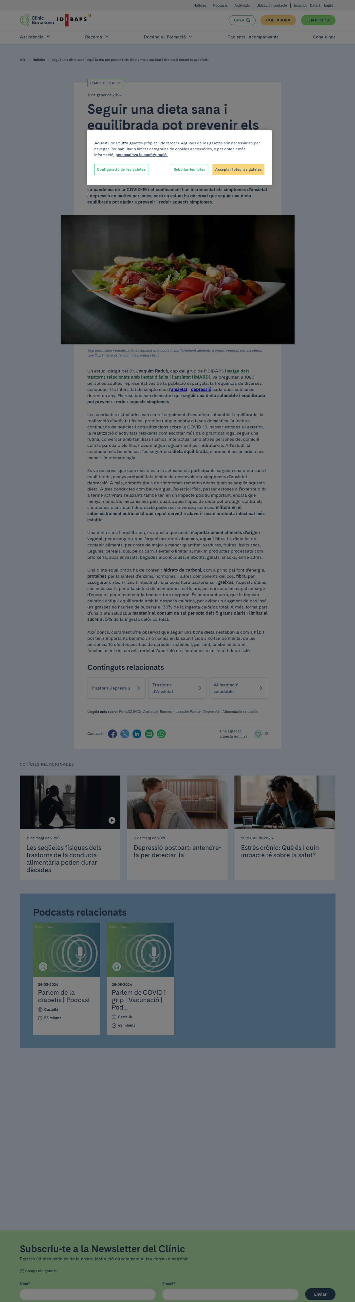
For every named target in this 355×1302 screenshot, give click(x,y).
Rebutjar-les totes (190, 169)
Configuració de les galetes (121, 169)
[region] (179, 157)
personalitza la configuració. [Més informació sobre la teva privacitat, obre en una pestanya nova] (141, 154)
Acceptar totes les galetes (238, 169)
